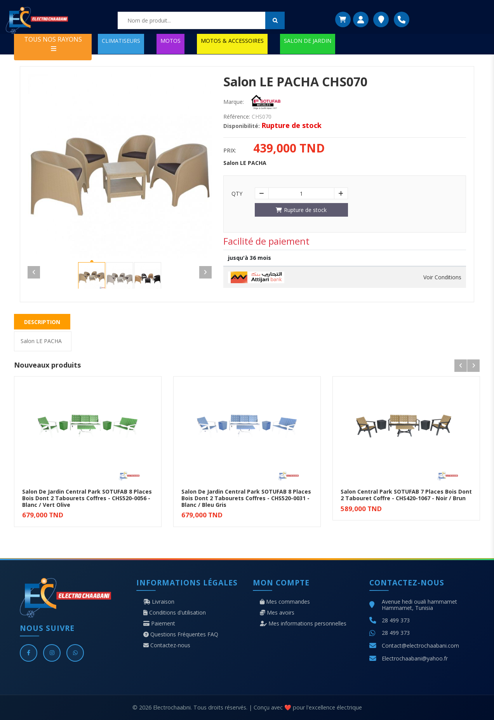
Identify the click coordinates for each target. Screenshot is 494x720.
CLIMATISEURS (121, 40)
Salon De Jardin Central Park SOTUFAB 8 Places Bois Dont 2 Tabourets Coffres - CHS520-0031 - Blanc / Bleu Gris (246, 498)
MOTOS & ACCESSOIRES (232, 40)
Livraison (158, 602)
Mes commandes (285, 602)
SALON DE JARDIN (307, 40)
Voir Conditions (442, 277)
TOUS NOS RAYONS (53, 43)
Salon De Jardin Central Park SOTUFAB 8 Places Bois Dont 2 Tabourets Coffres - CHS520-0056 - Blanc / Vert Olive (87, 498)
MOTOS (170, 40)
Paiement (159, 623)
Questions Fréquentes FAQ (180, 634)
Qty (236, 194)
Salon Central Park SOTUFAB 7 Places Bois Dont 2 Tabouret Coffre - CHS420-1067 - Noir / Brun (406, 495)
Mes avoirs (277, 613)
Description (42, 322)
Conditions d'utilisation (174, 613)
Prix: (229, 150)
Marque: (233, 102)
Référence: (236, 117)
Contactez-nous (166, 645)
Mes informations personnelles (303, 623)
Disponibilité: (241, 126)
